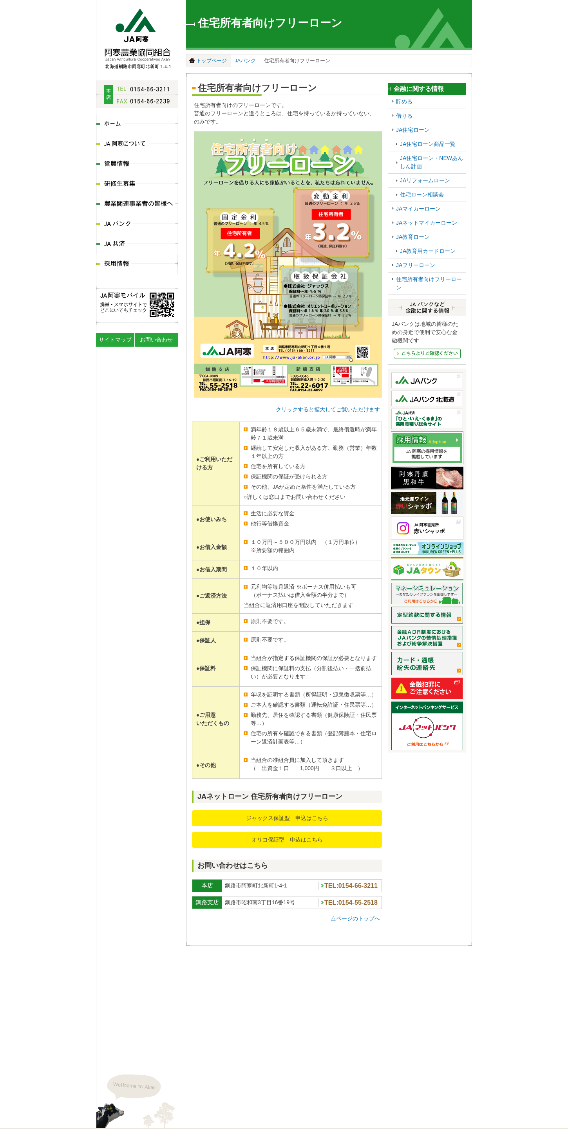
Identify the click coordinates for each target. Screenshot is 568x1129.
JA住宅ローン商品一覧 (428, 144)
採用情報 (137, 265)
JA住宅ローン (413, 130)
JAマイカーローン (418, 208)
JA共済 (137, 245)
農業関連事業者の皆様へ (137, 205)
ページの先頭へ (465, 1120)
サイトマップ (115, 339)
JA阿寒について (137, 145)
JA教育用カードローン (428, 251)
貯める (404, 101)
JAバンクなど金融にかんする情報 (427, 353)
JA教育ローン (413, 237)
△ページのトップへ (355, 918)
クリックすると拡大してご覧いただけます (328, 409)
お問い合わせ (156, 339)
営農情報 (137, 165)
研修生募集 (137, 185)
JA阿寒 (137, 36)
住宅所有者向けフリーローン (429, 283)
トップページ (211, 61)
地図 (168, 1061)
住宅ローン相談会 (422, 194)
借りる (404, 116)
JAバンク (137, 225)
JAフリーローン (415, 265)
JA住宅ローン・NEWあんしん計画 (431, 162)
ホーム (137, 125)
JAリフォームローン (425, 180)
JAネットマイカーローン (426, 223)
